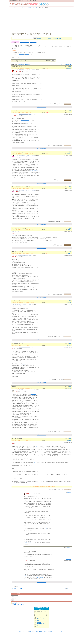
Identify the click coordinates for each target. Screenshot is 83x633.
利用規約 (27, 54)
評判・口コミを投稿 (66, 64)
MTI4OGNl (69, 302)
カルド (13, 235)
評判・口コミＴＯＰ (24, 42)
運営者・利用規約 (43, 631)
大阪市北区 (35, 7)
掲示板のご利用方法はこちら (54, 38)
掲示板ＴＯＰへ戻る (17, 588)
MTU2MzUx (68, 153)
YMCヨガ (39, 622)
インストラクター (25, 120)
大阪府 (29, 7)
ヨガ (15, 276)
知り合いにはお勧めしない (18, 301)
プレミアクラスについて (17, 152)
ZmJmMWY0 (68, 547)
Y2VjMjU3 (69, 112)
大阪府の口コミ (33, 42)
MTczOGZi (69, 388)
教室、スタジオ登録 (33, 631)
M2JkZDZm (68, 559)
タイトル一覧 (28, 64)
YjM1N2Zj (69, 253)
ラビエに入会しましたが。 (18, 343)
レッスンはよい (15, 110)
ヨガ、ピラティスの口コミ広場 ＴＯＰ (18, 7)
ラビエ (23, 364)
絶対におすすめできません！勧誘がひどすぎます (22, 186)
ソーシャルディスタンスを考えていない (21, 228)
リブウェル (39, 617)
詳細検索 (39, 38)
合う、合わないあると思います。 (19, 251)
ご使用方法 (21, 54)
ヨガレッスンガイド (23, 631)
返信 (70, 66)
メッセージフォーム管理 (59, 631)
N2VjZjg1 (69, 229)
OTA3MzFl (69, 188)
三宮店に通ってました (17, 66)
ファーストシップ (40, 618)
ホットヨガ (33, 394)
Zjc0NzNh (69, 492)
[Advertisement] (42, 20)
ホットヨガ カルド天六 (17, 438)
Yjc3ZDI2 (69, 68)
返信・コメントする (41, 107)
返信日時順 (21, 64)
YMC (38, 620)
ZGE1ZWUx (68, 345)
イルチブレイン (40, 626)
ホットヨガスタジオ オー (27, 69)
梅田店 (34, 69)
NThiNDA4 (69, 440)
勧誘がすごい (15, 386)
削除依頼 (50, 631)
